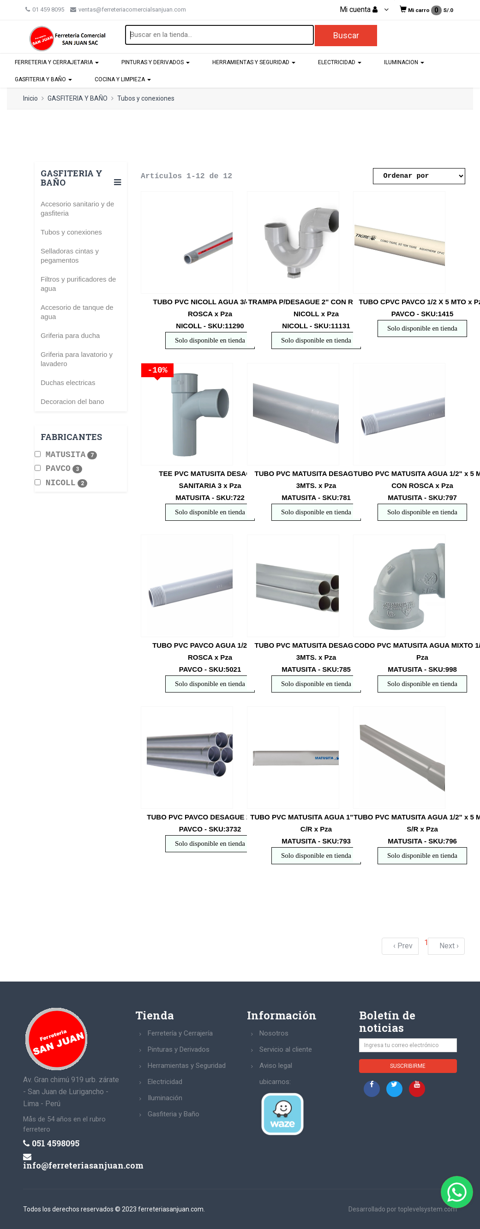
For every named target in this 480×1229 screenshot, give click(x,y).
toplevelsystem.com (427, 1209)
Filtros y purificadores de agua (78, 283)
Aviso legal (275, 1065)
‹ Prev (403, 945)
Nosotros (273, 1033)
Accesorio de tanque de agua (77, 311)
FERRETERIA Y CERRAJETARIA (57, 62)
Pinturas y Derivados (179, 1049)
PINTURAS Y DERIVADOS (155, 62)
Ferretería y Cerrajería (180, 1033)
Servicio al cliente (285, 1049)
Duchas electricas (68, 382)
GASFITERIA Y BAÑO (43, 79)
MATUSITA (63, 454)
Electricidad (165, 1082)
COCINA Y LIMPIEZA (123, 79)
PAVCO (56, 468)
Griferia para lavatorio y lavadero (77, 358)
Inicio (30, 98)
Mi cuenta (364, 10)
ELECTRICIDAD (339, 62)
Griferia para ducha (70, 335)
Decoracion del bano (72, 401)
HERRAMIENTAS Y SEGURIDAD (253, 62)
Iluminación (165, 1098)
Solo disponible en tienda (210, 340)
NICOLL (58, 482)
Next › (449, 945)
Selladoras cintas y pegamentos (70, 255)
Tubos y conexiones (145, 98)
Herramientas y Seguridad (187, 1065)
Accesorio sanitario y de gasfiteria (77, 208)
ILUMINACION (404, 62)
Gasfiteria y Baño (173, 1114)
